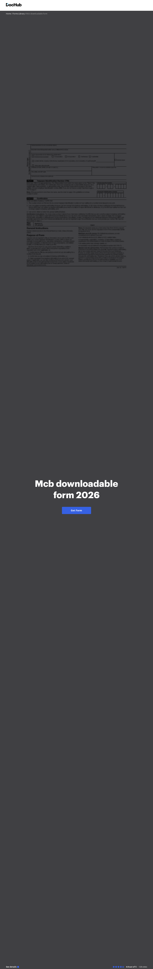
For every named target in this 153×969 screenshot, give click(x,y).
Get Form (76, 510)
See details (11, 967)
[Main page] (14, 5)
